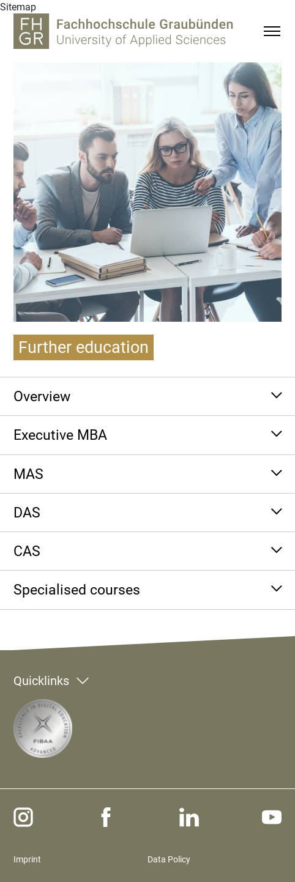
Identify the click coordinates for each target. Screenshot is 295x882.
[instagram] (23, 817)
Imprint (27, 859)
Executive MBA (60, 435)
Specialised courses (76, 590)
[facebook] (106, 817)
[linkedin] (189, 817)
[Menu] (272, 31)
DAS (26, 513)
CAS (26, 551)
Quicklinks (41, 681)
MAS (28, 474)
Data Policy (169, 859)
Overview (41, 396)
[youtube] (272, 817)
